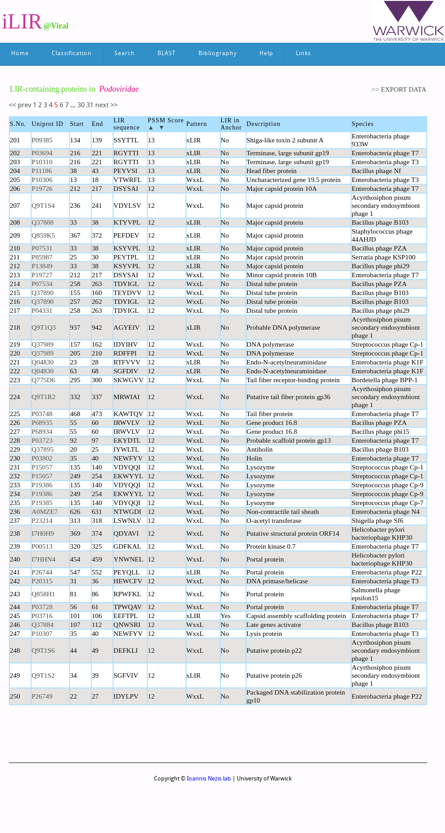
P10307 (42, 633)
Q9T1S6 (43, 650)
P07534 (42, 283)
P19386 (42, 485)
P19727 (42, 275)
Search (124, 54)
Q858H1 (43, 594)
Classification (72, 54)
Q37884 (43, 624)
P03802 (42, 458)
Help (266, 54)
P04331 (42, 310)
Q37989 (43, 344)
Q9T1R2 (44, 396)
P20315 (42, 581)
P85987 (42, 257)
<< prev (21, 105)
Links (303, 54)
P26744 (42, 572)
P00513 (42, 546)
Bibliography (217, 54)
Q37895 (43, 449)
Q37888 (43, 222)
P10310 (42, 162)
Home (20, 54)
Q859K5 (43, 235)
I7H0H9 (43, 533)
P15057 (42, 467)
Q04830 (43, 362)
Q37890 (43, 292)
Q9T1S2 (43, 675)
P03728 (42, 607)
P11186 (42, 170)
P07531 (42, 248)
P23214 (42, 520)
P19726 (42, 188)
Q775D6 (43, 380)
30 (81, 105)
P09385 (42, 140)
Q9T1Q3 (44, 327)
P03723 (42, 440)
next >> (106, 105)
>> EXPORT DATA (399, 89)
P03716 (42, 615)
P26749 (42, 696)
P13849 (42, 266)
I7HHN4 (44, 559)
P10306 (42, 179)
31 (90, 105)
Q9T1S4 (43, 205)
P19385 (42, 502)
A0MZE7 (45, 511)
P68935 (42, 422)
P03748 (42, 413)
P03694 (42, 153)
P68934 (42, 431)
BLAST (167, 54)
